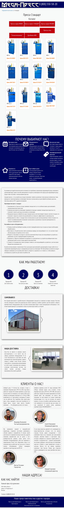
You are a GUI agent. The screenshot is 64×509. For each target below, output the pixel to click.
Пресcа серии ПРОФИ (47, 24)
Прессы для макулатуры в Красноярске (14, 502)
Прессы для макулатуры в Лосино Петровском (49, 502)
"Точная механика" (16, 35)
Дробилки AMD (32, 35)
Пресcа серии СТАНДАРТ (32, 24)
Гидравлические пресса (8, 10)
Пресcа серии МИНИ (16, 24)
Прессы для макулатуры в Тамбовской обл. (32, 502)
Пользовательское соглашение (32, 505)
